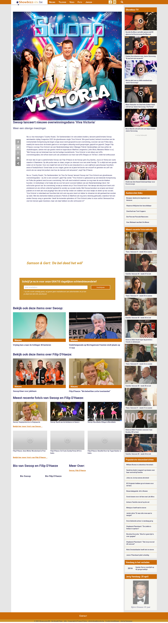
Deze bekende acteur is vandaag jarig (139, 521)
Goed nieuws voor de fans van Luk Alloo (140, 497)
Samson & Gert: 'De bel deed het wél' (54, 263)
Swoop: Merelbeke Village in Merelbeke (102, 422)
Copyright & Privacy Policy (77, 621)
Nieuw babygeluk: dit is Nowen (137, 491)
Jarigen (88, 2)
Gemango (128, 621)
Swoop (71, 470)
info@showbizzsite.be (96, 621)
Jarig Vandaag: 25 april (137, 576)
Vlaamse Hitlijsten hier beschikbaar (139, 206)
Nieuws (52, 2)
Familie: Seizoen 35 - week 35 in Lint (138, 386)
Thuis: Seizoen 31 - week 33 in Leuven (139, 296)
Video (72, 2)
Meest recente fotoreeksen (139, 229)
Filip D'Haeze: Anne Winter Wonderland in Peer (29, 451)
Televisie (62, 2)
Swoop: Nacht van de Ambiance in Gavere (64, 422)
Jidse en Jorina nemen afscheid (137, 478)
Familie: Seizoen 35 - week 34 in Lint (138, 454)
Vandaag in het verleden (137, 562)
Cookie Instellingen (112, 621)
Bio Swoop (25, 476)
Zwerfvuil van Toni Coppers (136, 211)
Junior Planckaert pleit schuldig (137, 555)
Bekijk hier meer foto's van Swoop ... (27, 426)
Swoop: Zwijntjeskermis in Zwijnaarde (26, 422)
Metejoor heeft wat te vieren (136, 508)
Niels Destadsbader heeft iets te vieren (140, 549)
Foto (80, 2)
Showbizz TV (132, 9)
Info (65, 621)
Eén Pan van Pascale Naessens (137, 217)
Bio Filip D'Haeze (53, 476)
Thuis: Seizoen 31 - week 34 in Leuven (139, 252)
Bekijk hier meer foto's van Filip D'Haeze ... (30, 457)
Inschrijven (101, 287)
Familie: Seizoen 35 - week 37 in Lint (138, 274)
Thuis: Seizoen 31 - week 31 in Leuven (139, 408)
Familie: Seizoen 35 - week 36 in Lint (138, 318)
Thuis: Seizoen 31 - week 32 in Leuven (139, 364)
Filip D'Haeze (80, 470)
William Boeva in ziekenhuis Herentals (139, 465)
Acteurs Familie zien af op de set (137, 502)
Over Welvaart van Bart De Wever (137, 222)
